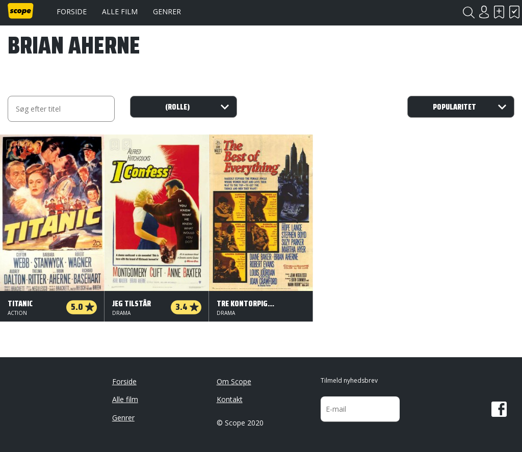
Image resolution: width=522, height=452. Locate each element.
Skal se (499, 12)
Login (483, 12)
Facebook (499, 409)
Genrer (167, 11)
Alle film (120, 11)
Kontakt (230, 399)
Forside (72, 11)
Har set (514, 12)
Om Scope (234, 381)
